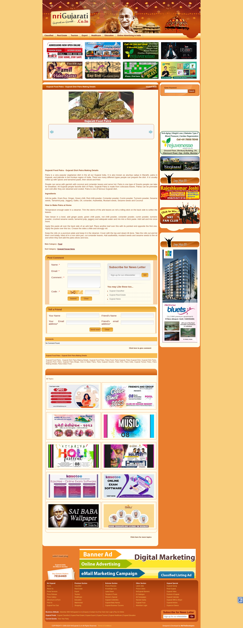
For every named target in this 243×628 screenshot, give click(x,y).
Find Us (49, 603)
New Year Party (63, 619)
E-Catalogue (140, 594)
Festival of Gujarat (173, 594)
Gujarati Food (140, 603)
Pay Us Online (119, 612)
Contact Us (93, 612)
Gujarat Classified (116, 291)
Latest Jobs (140, 586)
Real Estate (62, 35)
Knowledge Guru (111, 589)
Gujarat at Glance (173, 605)
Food (60, 244)
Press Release (52, 594)
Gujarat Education (129, 615)
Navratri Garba (141, 600)
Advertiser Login (141, 605)
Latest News (109, 591)
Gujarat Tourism (102, 615)
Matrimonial (79, 603)
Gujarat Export (90, 615)
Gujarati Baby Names (112, 603)
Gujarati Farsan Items (66, 249)
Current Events (51, 619)
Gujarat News (115, 299)
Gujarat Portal (51, 615)
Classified (48, 35)
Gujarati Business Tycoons (114, 605)
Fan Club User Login (106, 612)
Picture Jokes (140, 589)
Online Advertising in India (129, 35)
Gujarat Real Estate (117, 295)
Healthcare (96, 35)
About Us (50, 589)
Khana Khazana (110, 586)
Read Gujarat (171, 589)
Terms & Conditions (104, 626)
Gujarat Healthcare (115, 615)
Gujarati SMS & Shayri (174, 600)
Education (109, 35)
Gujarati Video (171, 591)
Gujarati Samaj (172, 586)
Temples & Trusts (111, 594)
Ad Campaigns (141, 597)
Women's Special (111, 597)
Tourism (74, 35)
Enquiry (86, 612)
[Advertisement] (101, 159)
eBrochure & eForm (53, 600)
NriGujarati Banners (143, 591)
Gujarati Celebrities (111, 600)
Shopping (78, 605)
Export (85, 35)
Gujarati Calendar (173, 597)
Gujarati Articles (172, 603)
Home (49, 586)
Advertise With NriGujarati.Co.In (71, 612)
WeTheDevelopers (187, 626)
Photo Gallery (51, 597)
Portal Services (52, 591)
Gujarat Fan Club (53, 605)
